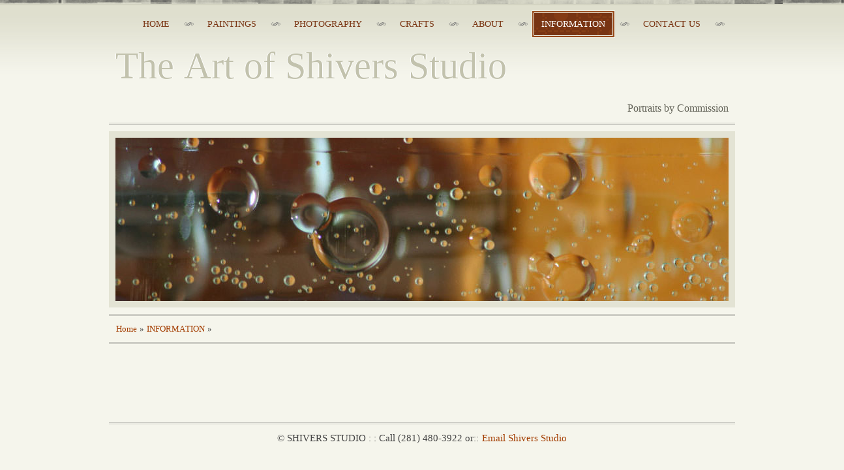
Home (126, 329)
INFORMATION (176, 329)
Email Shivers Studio (524, 438)
